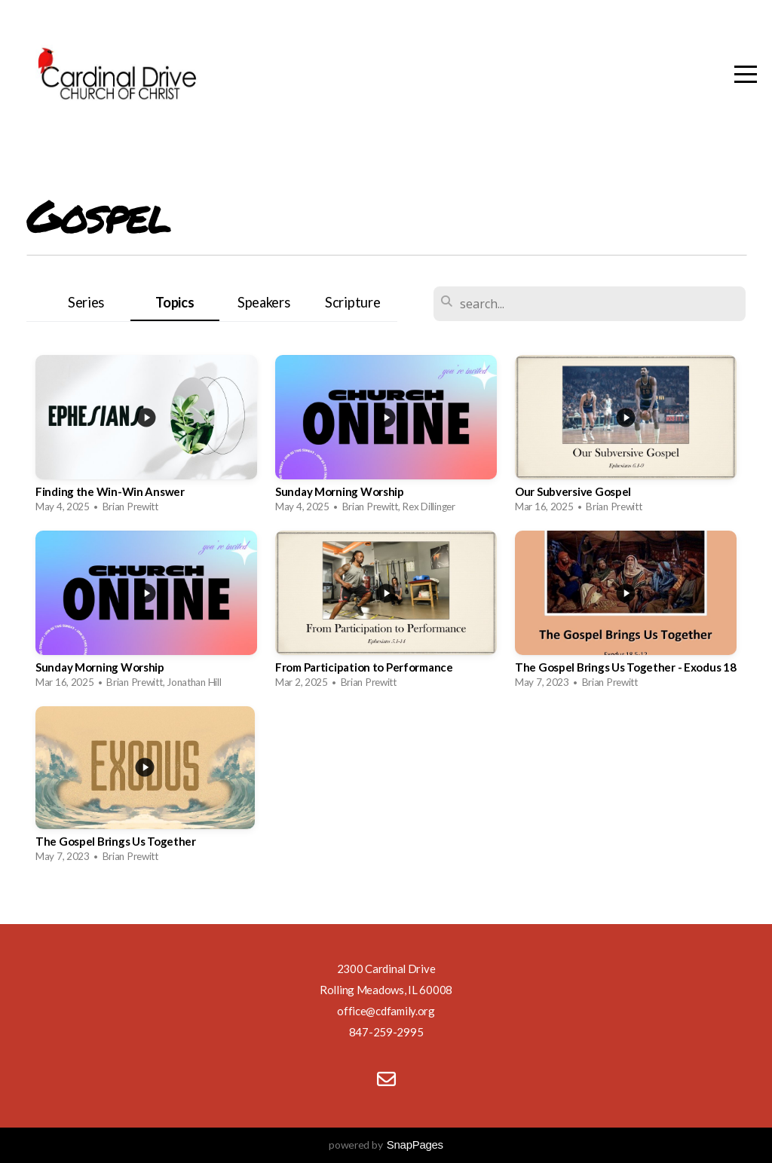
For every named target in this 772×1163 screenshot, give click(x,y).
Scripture (352, 302)
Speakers (263, 302)
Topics (174, 302)
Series (86, 302)
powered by (386, 1144)
